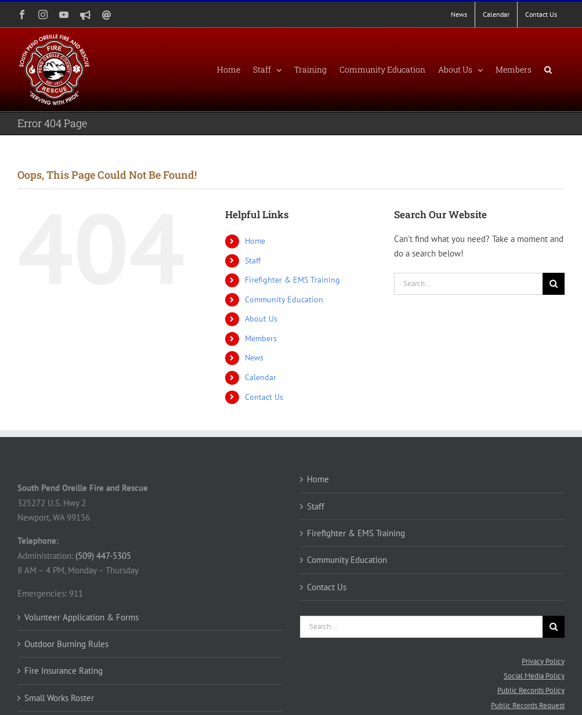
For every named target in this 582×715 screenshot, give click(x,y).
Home (255, 241)
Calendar (260, 377)
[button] (548, 69)
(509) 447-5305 (103, 555)
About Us (261, 318)
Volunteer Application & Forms (81, 617)
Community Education (284, 299)
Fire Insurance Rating (63, 670)
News (254, 357)
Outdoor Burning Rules (66, 643)
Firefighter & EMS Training (292, 280)
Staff (253, 260)
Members (261, 338)
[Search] (554, 284)
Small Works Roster (59, 697)
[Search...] (468, 284)
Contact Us (264, 397)
